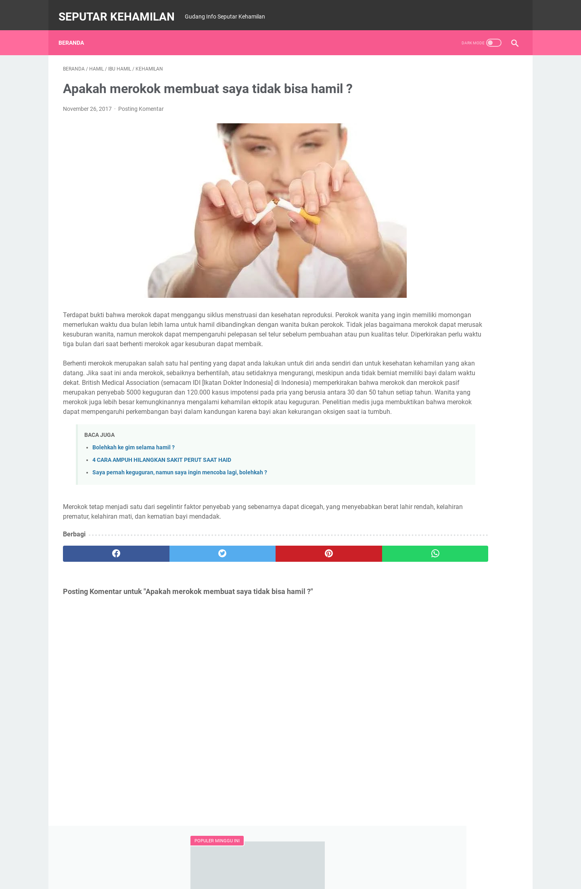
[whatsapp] (330, 586)
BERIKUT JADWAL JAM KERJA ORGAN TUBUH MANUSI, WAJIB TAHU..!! (450, 344)
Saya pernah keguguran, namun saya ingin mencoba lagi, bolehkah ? (179, 504)
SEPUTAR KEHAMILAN (121, 9)
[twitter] (177, 586)
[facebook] (101, 586)
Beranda (75, 32)
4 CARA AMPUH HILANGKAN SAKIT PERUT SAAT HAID (161, 492)
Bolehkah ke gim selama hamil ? (133, 479)
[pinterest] (253, 586)
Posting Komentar (141, 102)
